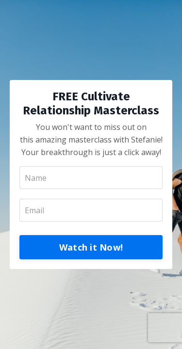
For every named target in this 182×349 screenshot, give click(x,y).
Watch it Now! (91, 247)
